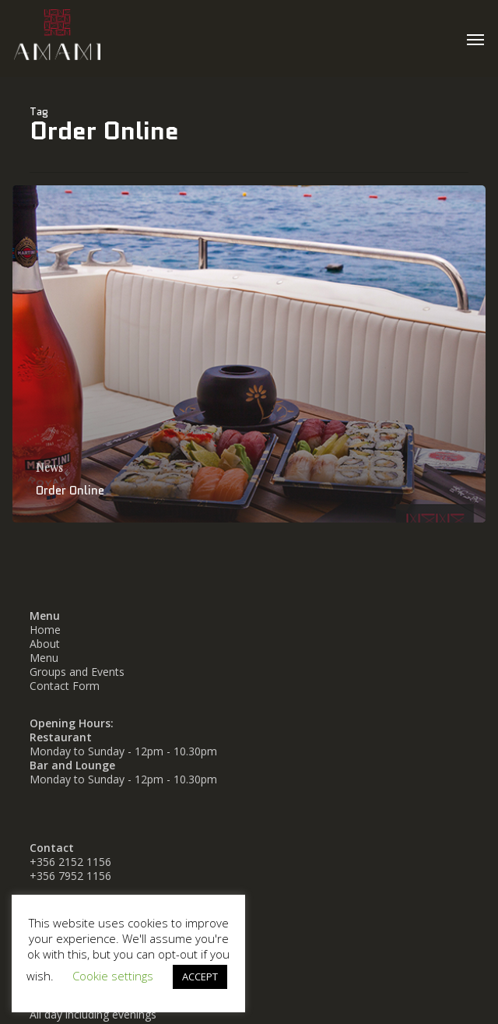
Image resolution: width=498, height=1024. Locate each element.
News (49, 467)
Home (45, 629)
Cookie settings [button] (112, 976)
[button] (475, 39)
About (45, 643)
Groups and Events (77, 671)
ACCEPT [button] (200, 976)
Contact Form (65, 685)
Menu (44, 657)
